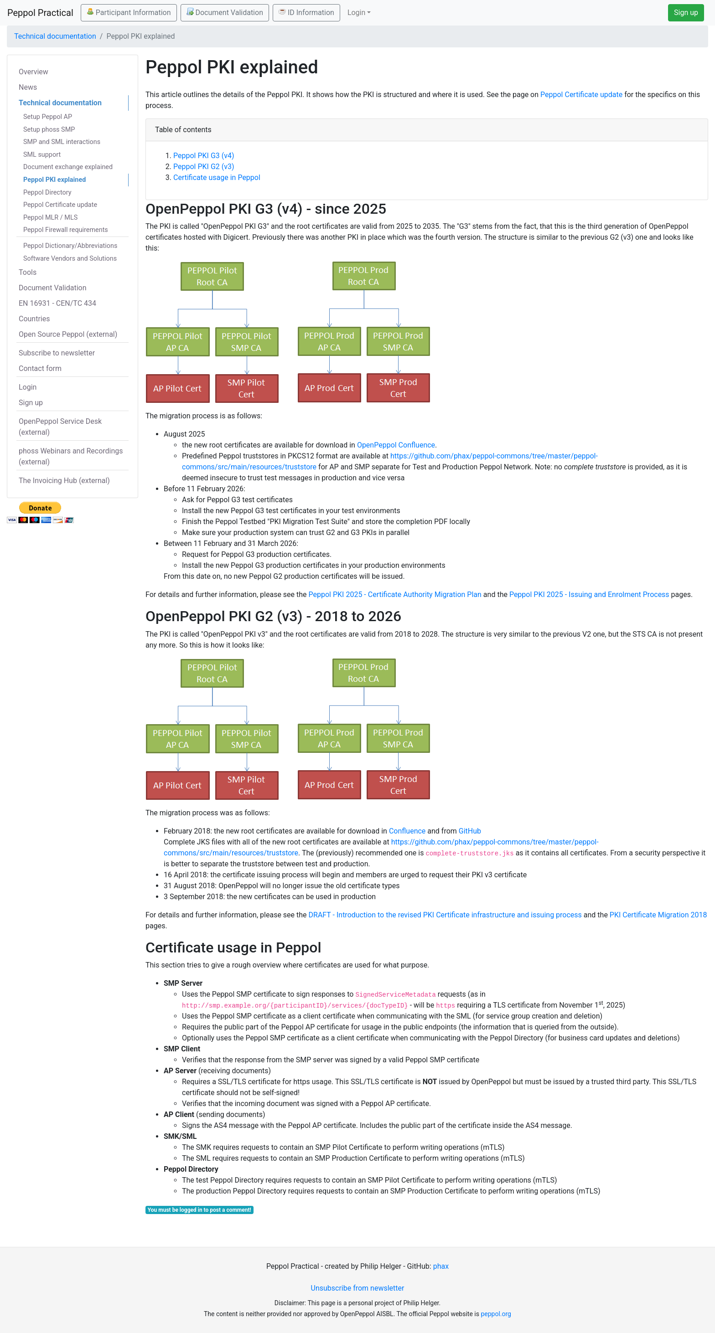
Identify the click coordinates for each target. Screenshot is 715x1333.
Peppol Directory (47, 192)
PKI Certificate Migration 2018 (658, 915)
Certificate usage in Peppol (216, 177)
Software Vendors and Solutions (70, 258)
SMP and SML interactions (61, 142)
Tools (27, 272)
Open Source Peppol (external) (68, 334)
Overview (33, 71)
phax (441, 1266)
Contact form (40, 368)
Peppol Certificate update (60, 205)
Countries (34, 318)
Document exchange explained (68, 167)
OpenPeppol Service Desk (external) (60, 427)
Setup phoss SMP (49, 130)
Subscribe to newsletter (57, 353)
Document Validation (225, 12)
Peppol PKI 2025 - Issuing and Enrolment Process (589, 594)
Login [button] (356, 12)
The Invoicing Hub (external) (64, 480)
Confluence (407, 831)
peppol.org (496, 1314)
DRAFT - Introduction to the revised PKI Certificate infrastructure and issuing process (445, 915)
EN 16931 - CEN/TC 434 (57, 303)
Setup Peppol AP (47, 117)
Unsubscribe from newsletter (357, 1288)
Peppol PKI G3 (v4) (203, 155)
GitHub (470, 831)
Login (27, 387)
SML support (42, 155)
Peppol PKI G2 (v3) (203, 166)
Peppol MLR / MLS (50, 217)
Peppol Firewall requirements (65, 230)
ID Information (306, 12)
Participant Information (129, 12)
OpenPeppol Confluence (396, 445)
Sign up (686, 12)
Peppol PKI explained (54, 180)
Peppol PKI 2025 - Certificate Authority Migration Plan (395, 594)
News (28, 87)
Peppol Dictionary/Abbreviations (70, 246)
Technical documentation (55, 36)
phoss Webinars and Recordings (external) (71, 456)
